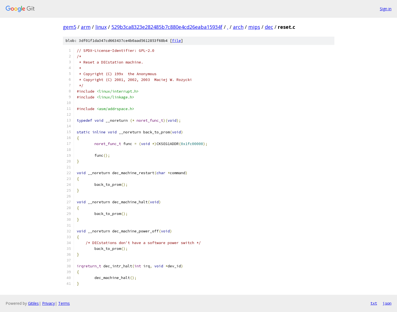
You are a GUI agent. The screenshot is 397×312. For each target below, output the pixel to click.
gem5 (69, 27)
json (387, 303)
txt (373, 303)
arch (238, 27)
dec (269, 27)
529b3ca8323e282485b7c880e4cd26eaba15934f (166, 27)
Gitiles (33, 303)
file (176, 40)
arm (86, 27)
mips (254, 27)
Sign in (385, 8)
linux (101, 27)
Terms (64, 303)
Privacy (48, 303)
